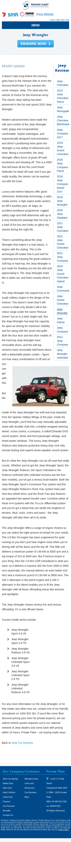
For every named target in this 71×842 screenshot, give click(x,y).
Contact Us (8, 815)
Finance (6, 801)
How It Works (9, 792)
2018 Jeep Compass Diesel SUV (62, 184)
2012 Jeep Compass (62, 341)
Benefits (6, 810)
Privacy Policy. (63, 830)
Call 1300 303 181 (59, 20)
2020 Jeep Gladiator (62, 214)
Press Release (45, 14)
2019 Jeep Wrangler (62, 201)
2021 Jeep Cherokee (62, 227)
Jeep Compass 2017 (62, 133)
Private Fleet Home (35, 5)
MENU (35, 25)
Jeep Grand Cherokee (62, 300)
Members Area (31, 779)
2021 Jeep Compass (62, 257)
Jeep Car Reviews (22, 742)
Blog (27, 797)
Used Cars (8, 797)
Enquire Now (35, 44)
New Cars (7, 788)
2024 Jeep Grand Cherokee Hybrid (62, 274)
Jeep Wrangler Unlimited (62, 354)
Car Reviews (9, 806)
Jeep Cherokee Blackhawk (63, 120)
